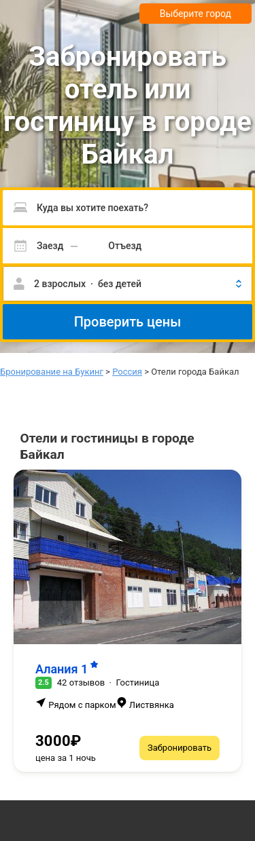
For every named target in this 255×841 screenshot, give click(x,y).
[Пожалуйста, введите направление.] (127, 207)
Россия (127, 372)
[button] (127, 283)
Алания (67, 669)
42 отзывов (81, 682)
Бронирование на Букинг (51, 372)
